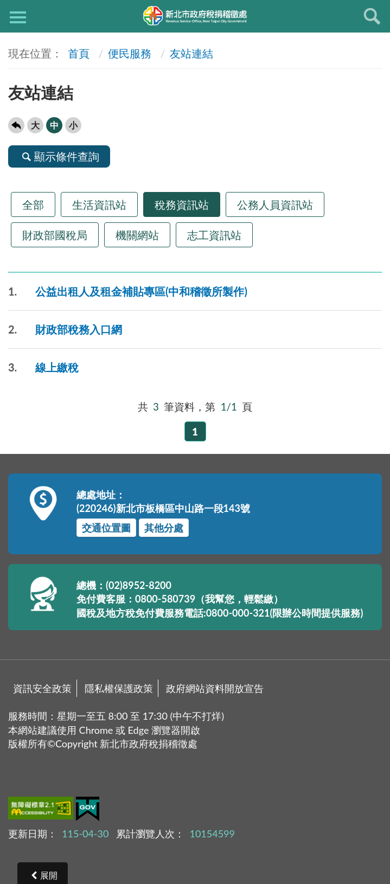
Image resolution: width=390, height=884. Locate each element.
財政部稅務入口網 (65, 329)
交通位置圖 (106, 528)
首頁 (77, 53)
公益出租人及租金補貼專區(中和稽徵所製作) (127, 291)
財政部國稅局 (54, 234)
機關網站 (137, 234)
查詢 (372, 16)
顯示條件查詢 (59, 156)
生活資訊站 (99, 204)
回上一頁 (16, 125)
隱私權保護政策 (119, 688)
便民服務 (129, 53)
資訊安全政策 (42, 688)
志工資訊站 (214, 234)
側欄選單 (18, 17)
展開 (48, 875)
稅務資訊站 (182, 204)
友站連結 (191, 53)
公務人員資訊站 (275, 204)
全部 (33, 204)
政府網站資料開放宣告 (215, 688)
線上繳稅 (43, 367)
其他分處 (163, 528)
